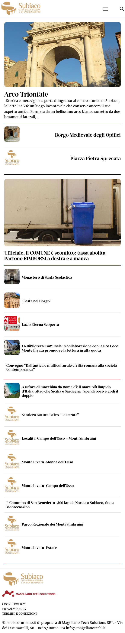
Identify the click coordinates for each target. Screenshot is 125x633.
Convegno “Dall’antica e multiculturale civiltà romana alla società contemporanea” (61, 367)
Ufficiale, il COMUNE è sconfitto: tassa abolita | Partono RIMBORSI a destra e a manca (56, 255)
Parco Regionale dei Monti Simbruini (52, 524)
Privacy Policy (14, 609)
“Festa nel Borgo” (36, 301)
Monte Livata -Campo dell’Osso (48, 485)
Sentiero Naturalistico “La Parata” (50, 414)
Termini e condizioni (19, 614)
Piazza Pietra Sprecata (95, 158)
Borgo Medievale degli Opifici (88, 134)
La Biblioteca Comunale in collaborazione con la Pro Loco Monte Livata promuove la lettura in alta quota (70, 348)
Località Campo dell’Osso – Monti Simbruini (59, 438)
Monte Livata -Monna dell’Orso (47, 462)
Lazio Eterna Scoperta (40, 324)
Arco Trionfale (26, 94)
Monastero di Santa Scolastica (47, 277)
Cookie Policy (13, 604)
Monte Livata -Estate (39, 547)
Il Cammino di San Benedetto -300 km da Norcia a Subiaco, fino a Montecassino (60, 505)
